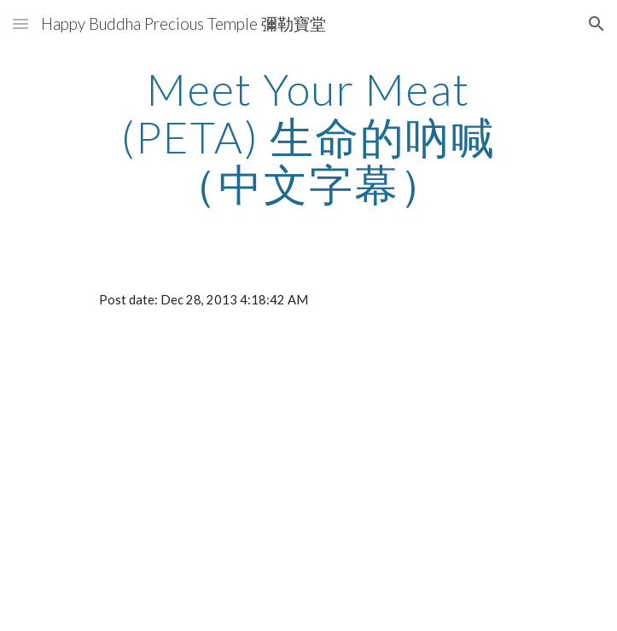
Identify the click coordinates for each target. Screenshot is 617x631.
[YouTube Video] (308, 485)
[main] (308, 137)
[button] (20, 23)
